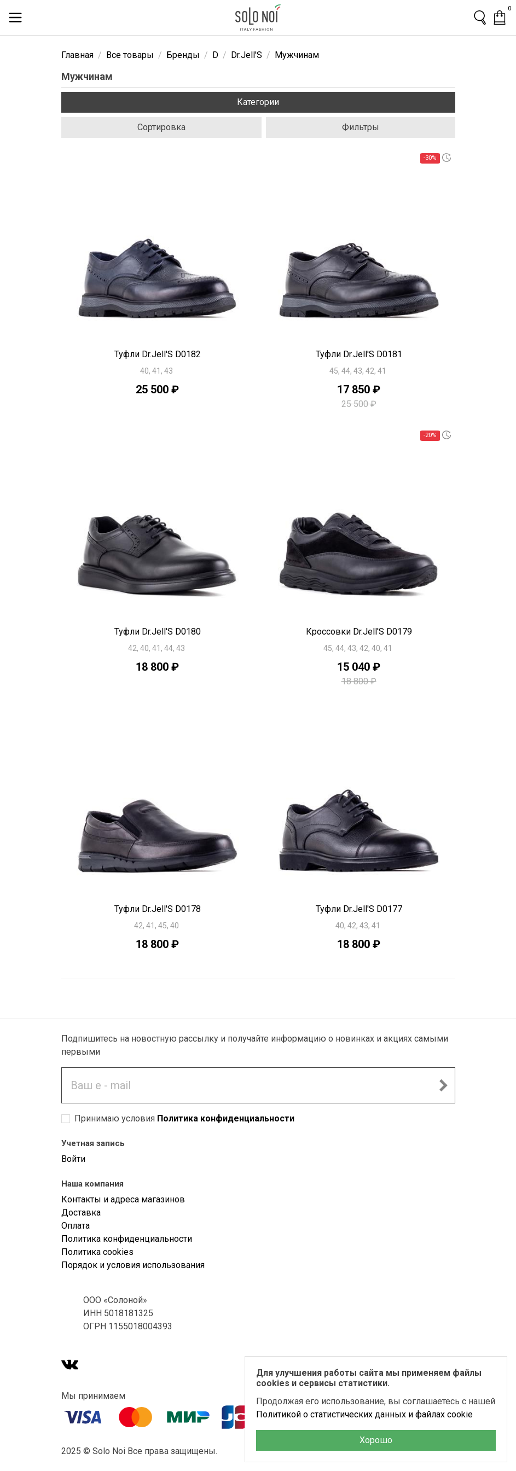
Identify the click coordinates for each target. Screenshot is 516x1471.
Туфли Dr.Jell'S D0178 (157, 909)
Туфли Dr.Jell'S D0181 (359, 354)
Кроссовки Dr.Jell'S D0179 (359, 631)
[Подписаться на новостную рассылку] (443, 1085)
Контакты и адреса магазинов (123, 1199)
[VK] (70, 1365)
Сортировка (161, 127)
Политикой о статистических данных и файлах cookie (364, 1414)
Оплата (75, 1225)
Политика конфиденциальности (225, 1118)
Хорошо (376, 1440)
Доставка (81, 1212)
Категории (258, 102)
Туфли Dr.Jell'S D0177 (359, 909)
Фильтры (360, 127)
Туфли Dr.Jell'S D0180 (157, 631)
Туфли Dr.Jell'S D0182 (157, 354)
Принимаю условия (184, 1118)
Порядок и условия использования (133, 1265)
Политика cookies (97, 1252)
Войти (73, 1159)
